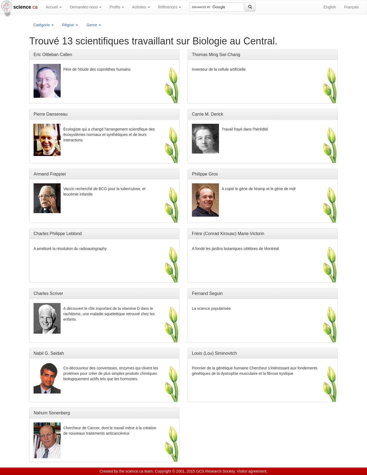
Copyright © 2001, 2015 (175, 471)
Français (351, 7)
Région (70, 25)
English (329, 7)
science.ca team (139, 471)
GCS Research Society (215, 471)
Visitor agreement (251, 471)
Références (169, 7)
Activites (141, 7)
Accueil (54, 7)
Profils (117, 7)
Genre (94, 25)
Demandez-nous (85, 7)
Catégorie (43, 25)
